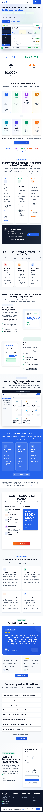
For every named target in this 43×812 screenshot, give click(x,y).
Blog (30, 2)
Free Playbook (24, 797)
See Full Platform (33, 234)
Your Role (26, 774)
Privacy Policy (35, 800)
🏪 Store (19, 394)
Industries (21, 2)
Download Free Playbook (16, 21)
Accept (38, 808)
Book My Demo (32, 779)
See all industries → (31, 485)
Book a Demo (36, 2)
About (34, 797)
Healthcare (15, 2)
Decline (33, 808)
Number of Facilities (34, 770)
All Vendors (5, 398)
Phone (26, 769)
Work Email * (27, 760)
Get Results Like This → (21, 675)
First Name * (27, 756)
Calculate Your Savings (21, 543)
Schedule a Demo (21, 738)
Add (19, 406)
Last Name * (34, 756)
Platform (10, 2)
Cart (38, 394)
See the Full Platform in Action (21, 142)
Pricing (26, 2)
